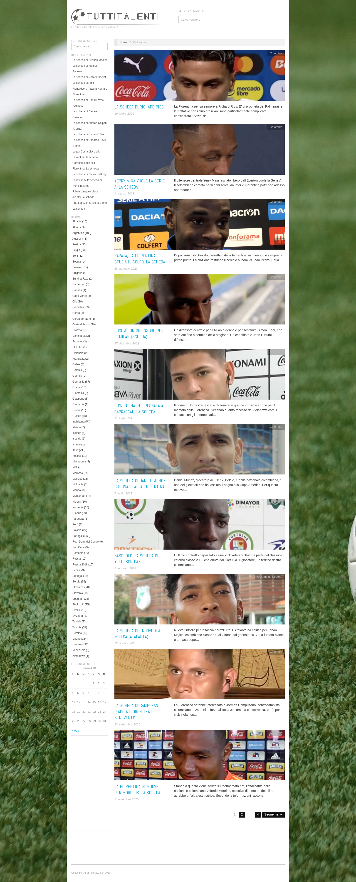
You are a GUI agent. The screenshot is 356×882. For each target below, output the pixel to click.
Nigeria (76, 501)
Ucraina (77, 633)
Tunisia (76, 621)
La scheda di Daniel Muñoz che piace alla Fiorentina (140, 484)
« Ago (75, 730)
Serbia (76, 581)
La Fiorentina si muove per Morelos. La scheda (137, 790)
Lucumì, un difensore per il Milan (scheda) (138, 334)
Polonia (77, 530)
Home (123, 42)
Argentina (78, 233)
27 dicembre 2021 (126, 343)
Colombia (78, 307)
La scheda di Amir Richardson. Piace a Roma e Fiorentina (89, 88)
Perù (75, 524)
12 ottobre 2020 (125, 643)
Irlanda (76, 427)
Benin (75, 255)
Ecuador (77, 341)
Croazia (77, 330)
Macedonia (79, 461)
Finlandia (78, 353)
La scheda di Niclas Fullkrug (89, 174)
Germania (78, 381)
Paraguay (78, 518)
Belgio (76, 250)
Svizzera (77, 615)
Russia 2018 (80, 564)
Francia (77, 358)
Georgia (77, 375)
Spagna (77, 598)
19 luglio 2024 (124, 113)
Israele (76, 444)
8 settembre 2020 (126, 799)
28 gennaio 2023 (126, 268)
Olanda (76, 513)
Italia (75, 450)
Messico (77, 478)
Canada (77, 290)
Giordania (78, 404)
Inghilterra (78, 421)
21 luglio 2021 (124, 418)
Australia (77, 238)
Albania (77, 221)
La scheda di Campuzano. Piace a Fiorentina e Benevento (137, 712)
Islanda (76, 438)
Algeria (76, 227)
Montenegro (79, 495)
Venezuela (78, 650)
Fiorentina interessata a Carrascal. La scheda (138, 409)
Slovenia (77, 593)
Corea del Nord (81, 318)
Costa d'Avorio (81, 324)
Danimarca (79, 335)
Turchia (77, 627)
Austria (76, 244)
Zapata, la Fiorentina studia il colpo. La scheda (139, 259)
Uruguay (77, 644)
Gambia (77, 370)
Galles (76, 364)
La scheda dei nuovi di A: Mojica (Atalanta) (137, 634)
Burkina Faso (80, 278)
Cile (74, 301)
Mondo (76, 490)
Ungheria (78, 638)
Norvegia (77, 507)
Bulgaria (77, 273)
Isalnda (76, 433)
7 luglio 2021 (123, 493)
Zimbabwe (78, 656)
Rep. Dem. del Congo (85, 541)
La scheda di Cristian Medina (90, 60)
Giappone (78, 398)
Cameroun (78, 284)
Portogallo (78, 536)
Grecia (76, 410)
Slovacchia (79, 587)
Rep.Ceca (78, 547)
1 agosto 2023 (124, 193)
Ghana (76, 387)
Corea (76, 312)
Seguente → (273, 814)
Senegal (77, 575)
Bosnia (76, 261)
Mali (74, 467)
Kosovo (77, 455)
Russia (76, 558)
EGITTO (77, 347)
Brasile (76, 267)
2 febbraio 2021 (125, 568)
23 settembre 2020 (127, 724)
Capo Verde (79, 295)
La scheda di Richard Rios (88, 134)
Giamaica (78, 393)
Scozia (76, 570)
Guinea (76, 416)
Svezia (76, 610)
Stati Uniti (78, 604)
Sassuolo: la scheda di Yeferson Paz (136, 559)
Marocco (77, 473)
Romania (77, 553)
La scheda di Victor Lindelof (89, 77)
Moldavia (77, 484)
